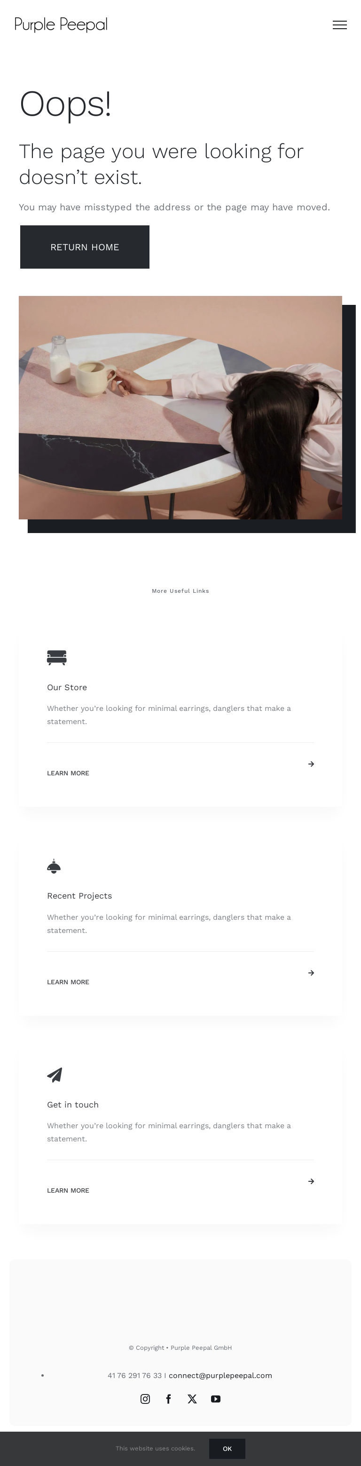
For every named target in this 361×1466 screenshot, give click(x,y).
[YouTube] (216, 1399)
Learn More (68, 773)
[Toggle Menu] (339, 25)
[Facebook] (169, 1399)
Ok (227, 1448)
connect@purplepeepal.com (220, 1375)
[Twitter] (192, 1399)
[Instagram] (145, 1399)
